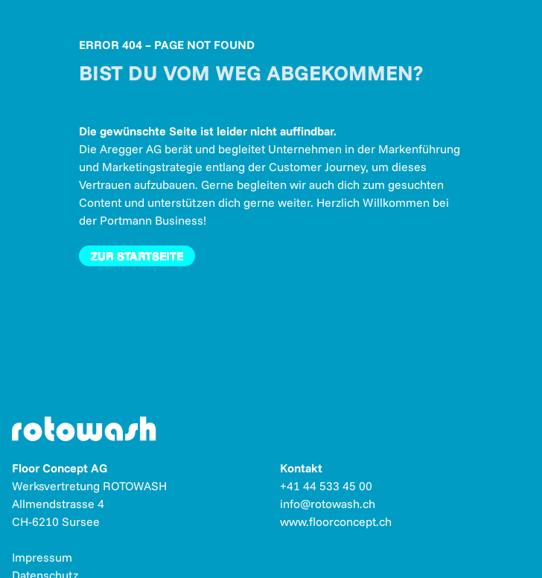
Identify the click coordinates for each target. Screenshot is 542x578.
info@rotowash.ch (327, 503)
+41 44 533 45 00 (326, 485)
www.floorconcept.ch (336, 521)
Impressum (42, 557)
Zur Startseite (137, 255)
